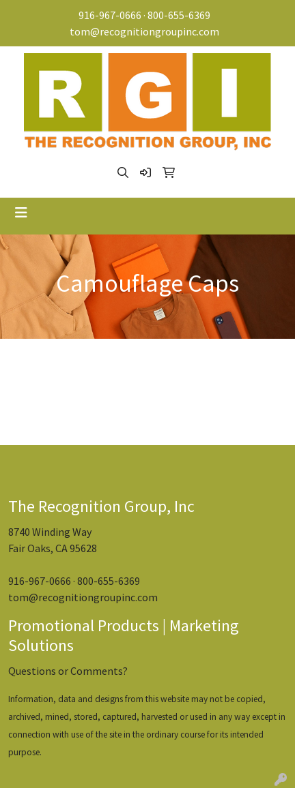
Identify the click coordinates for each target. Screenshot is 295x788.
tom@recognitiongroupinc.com (144, 31)
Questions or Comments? (68, 671)
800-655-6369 (179, 15)
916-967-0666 (110, 15)
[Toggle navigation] (21, 212)
